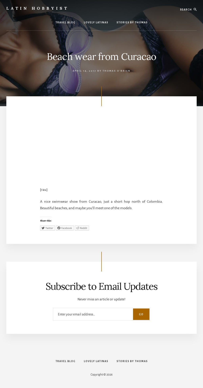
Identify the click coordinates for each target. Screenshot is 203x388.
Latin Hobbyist (37, 8)
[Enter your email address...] (101, 314)
